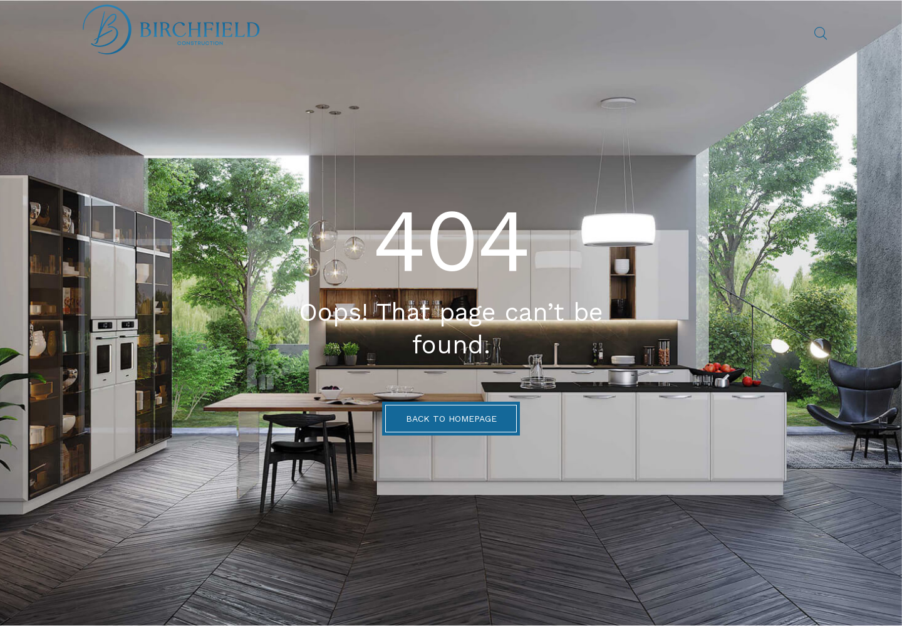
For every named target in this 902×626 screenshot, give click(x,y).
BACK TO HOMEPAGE (451, 419)
